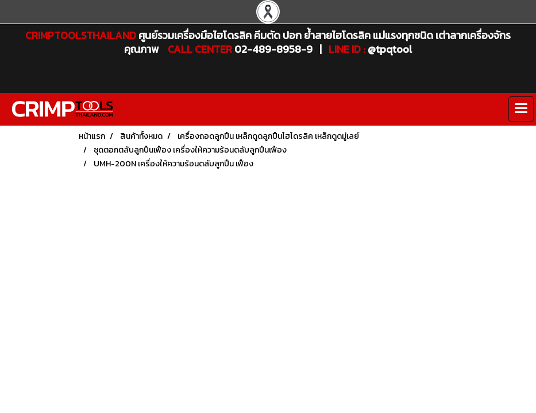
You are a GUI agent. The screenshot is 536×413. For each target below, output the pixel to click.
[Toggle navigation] (521, 109)
